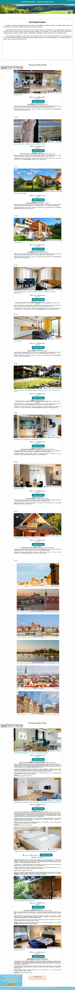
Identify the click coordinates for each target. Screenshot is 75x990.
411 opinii (42, 253)
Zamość (58, 877)
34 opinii (42, 105)
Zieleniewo (57, 828)
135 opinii (48, 548)
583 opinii (48, 450)
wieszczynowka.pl (71, 0)
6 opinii (49, 154)
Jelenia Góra (57, 268)
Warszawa (57, 778)
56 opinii (43, 203)
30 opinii (43, 960)
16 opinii (55, 812)
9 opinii (58, 303)
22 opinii (46, 911)
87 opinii (58, 402)
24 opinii (42, 351)
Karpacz (58, 71)
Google (3, 976)
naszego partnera (26, 110)
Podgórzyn (57, 169)
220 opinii (43, 499)
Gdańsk (58, 729)
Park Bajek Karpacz (37, 976)
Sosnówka (57, 120)
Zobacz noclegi (38, 102)
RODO (14, 982)
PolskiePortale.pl (9, 989)
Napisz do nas (52, 987)
